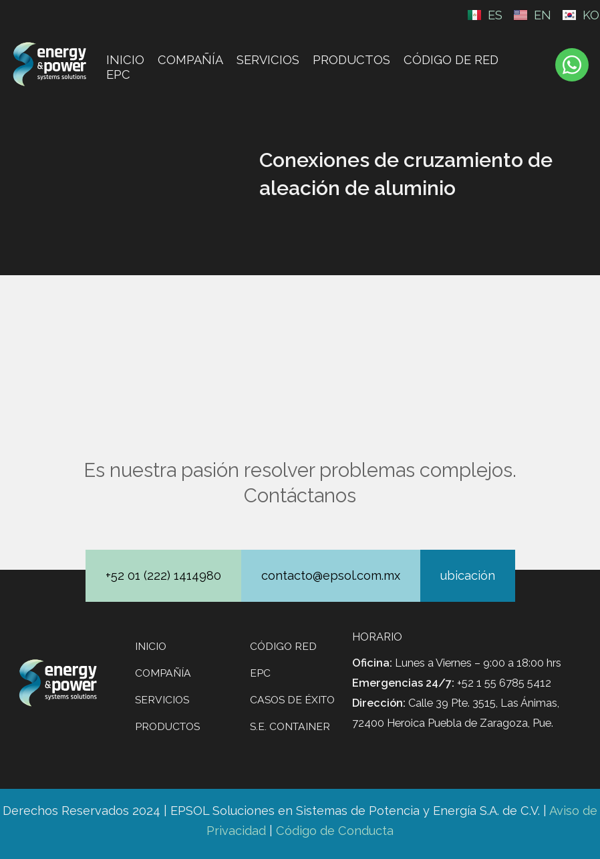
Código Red (283, 646)
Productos (351, 60)
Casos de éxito (292, 699)
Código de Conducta (335, 831)
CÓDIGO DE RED (451, 60)
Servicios (268, 60)
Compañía (190, 60)
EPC (118, 74)
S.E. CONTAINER (290, 726)
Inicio (125, 60)
